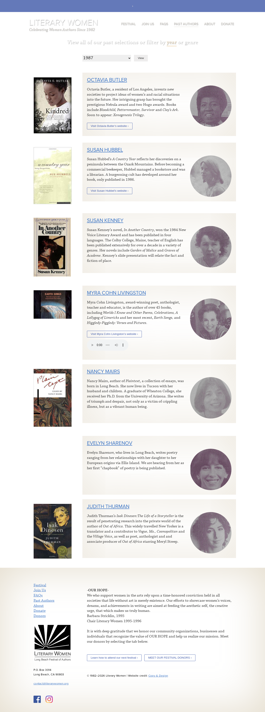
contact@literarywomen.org (51, 683)
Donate (227, 24)
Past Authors (186, 24)
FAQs (164, 24)
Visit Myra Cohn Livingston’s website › (114, 334)
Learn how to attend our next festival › (114, 657)
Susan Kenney (105, 221)
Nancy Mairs (103, 372)
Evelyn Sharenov (109, 443)
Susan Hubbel (105, 150)
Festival (128, 24)
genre (191, 42)
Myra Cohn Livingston (116, 293)
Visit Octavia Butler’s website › (110, 125)
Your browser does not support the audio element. (107, 345)
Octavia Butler (107, 80)
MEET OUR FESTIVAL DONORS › (170, 657)
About (209, 24)
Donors (40, 615)
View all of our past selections (103, 42)
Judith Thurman (108, 507)
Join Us (147, 24)
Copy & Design (158, 675)
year (172, 42)
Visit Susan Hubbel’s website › (109, 190)
